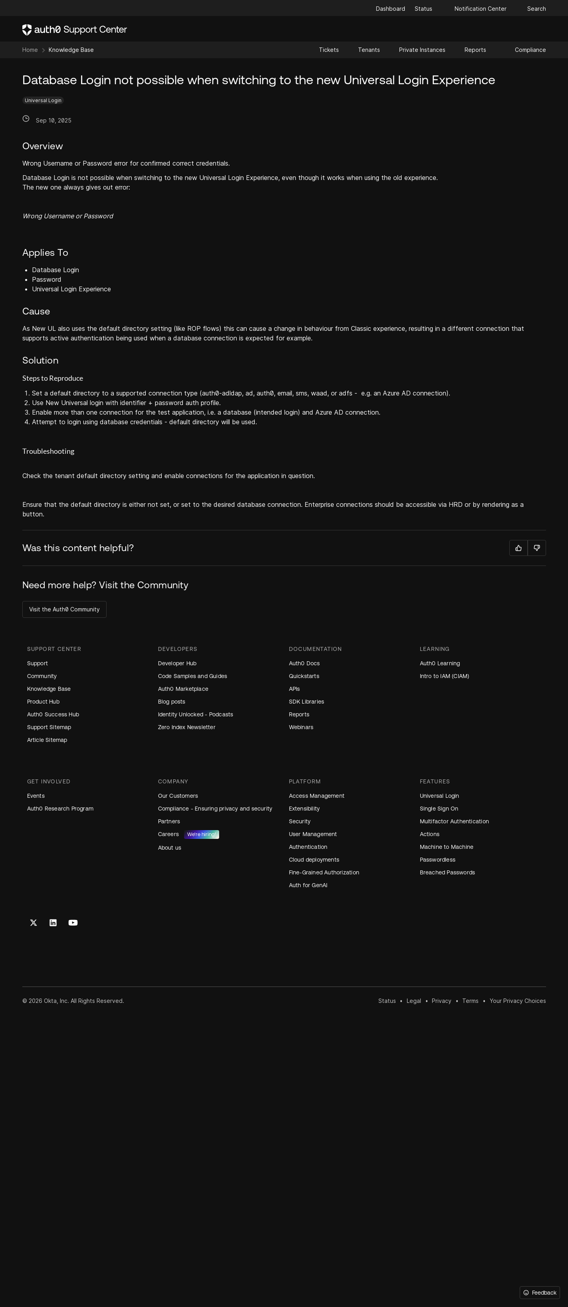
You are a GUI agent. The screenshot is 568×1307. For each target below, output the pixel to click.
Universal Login (43, 100)
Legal (414, 1000)
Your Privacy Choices (518, 1000)
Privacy (441, 1000)
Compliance (530, 49)
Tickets (329, 49)
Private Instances (422, 49)
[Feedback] (540, 1292)
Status (387, 1000)
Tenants (369, 49)
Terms (470, 1000)
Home (30, 49)
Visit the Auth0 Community (64, 609)
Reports (475, 49)
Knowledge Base (71, 49)
